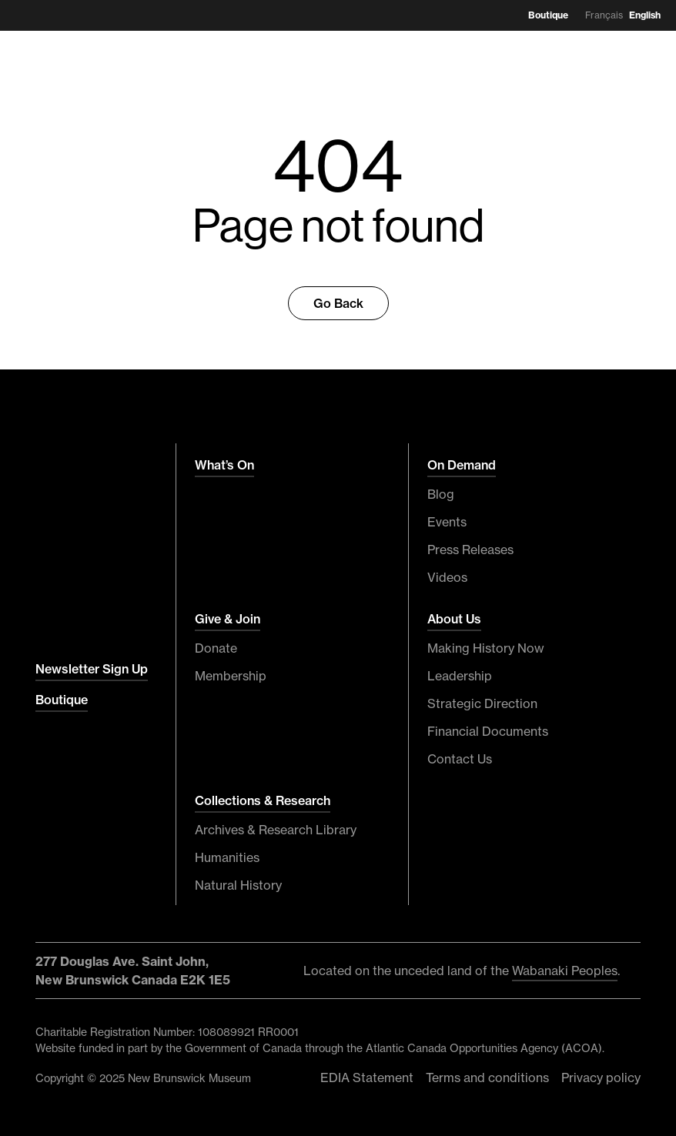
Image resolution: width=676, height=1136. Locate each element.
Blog (440, 494)
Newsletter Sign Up (91, 669)
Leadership (459, 675)
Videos (447, 577)
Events (447, 522)
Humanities (227, 857)
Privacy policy (601, 1077)
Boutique (548, 15)
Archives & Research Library (275, 829)
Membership (230, 675)
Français (604, 15)
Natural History (238, 885)
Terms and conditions (487, 1077)
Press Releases (470, 549)
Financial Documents (487, 731)
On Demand (461, 465)
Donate (216, 648)
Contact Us (459, 759)
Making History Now (485, 648)
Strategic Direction (482, 703)
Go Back (338, 303)
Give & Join (227, 618)
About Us (454, 618)
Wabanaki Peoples (564, 970)
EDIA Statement (366, 1077)
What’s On (224, 465)
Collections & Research (262, 800)
